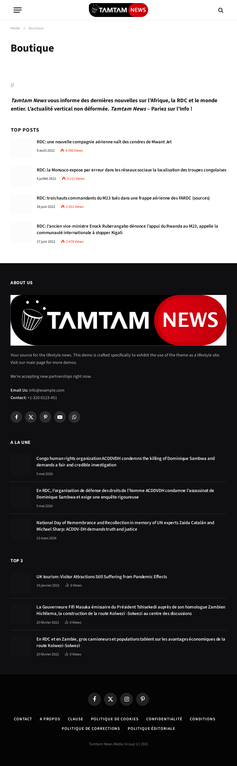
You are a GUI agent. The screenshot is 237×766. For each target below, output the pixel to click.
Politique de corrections (91, 728)
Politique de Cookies (115, 719)
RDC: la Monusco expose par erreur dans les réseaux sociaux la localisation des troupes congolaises (131, 170)
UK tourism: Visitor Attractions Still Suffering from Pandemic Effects (101, 577)
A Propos (50, 719)
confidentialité (164, 719)
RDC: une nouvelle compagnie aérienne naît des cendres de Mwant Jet (104, 142)
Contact (23, 719)
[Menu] (18, 10)
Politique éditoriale (151, 728)
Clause (75, 719)
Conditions (202, 719)
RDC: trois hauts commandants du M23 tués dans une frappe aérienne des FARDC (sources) (123, 198)
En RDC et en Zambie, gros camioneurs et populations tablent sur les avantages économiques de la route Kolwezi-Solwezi (130, 642)
